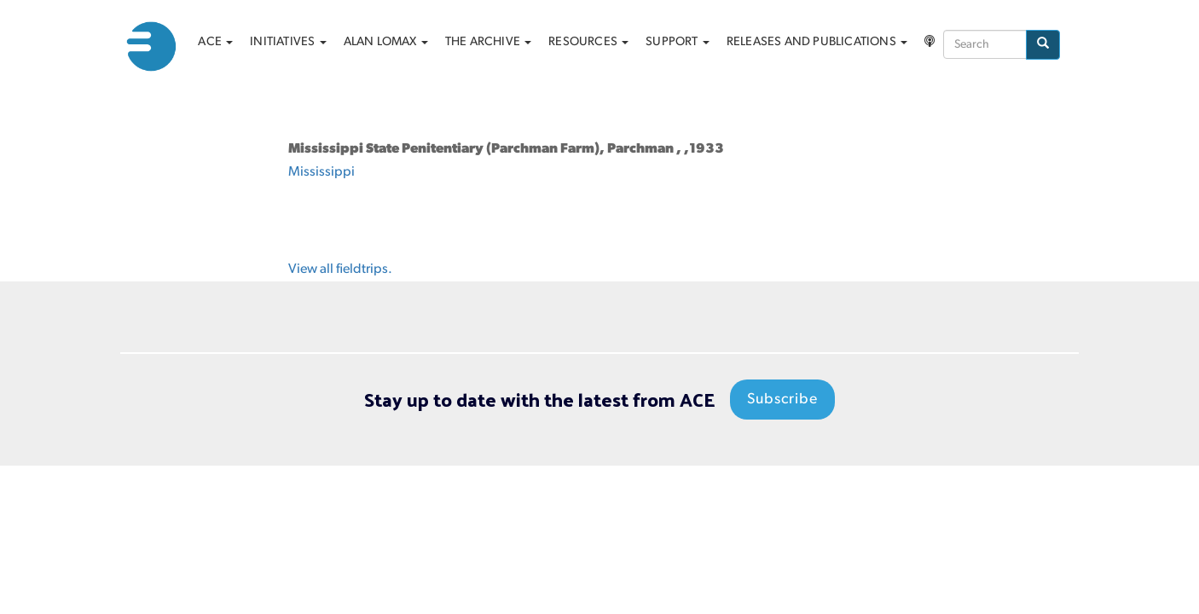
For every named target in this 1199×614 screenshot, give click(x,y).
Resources (588, 42)
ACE (215, 42)
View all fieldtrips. (340, 269)
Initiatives (288, 42)
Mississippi (321, 172)
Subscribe (782, 399)
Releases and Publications (817, 42)
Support (678, 42)
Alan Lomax (386, 42)
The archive (488, 42)
